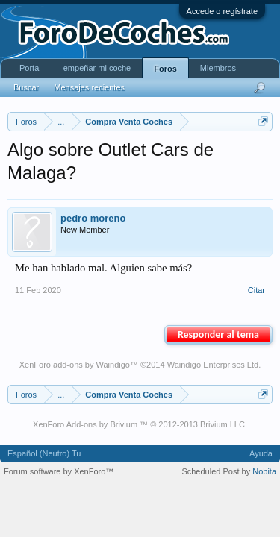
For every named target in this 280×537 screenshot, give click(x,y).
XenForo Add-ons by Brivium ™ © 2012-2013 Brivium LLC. (140, 424)
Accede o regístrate (222, 11)
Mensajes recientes (89, 87)
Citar (256, 290)
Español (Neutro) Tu (44, 453)
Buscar (26, 87)
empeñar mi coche (97, 67)
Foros (165, 68)
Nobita (264, 471)
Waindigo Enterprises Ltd (213, 364)
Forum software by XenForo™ (58, 471)
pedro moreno (92, 218)
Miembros (218, 67)
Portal (30, 67)
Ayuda (261, 453)
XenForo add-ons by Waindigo (74, 364)
